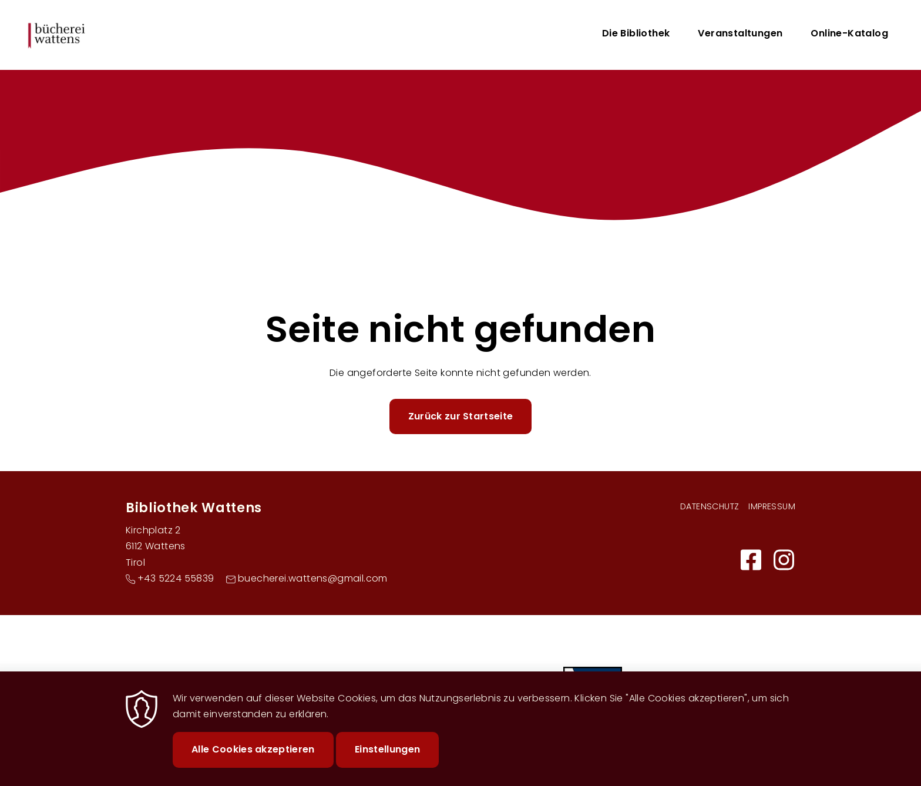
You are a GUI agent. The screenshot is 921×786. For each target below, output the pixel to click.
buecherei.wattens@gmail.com (313, 578)
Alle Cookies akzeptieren (253, 759)
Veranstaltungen (740, 33)
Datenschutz (709, 506)
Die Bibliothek (636, 33)
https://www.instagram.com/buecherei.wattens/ (783, 560)
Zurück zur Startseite (460, 416)
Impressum (771, 506)
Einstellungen (387, 759)
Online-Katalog (849, 33)
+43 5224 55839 (175, 578)
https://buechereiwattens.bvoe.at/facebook (750, 560)
